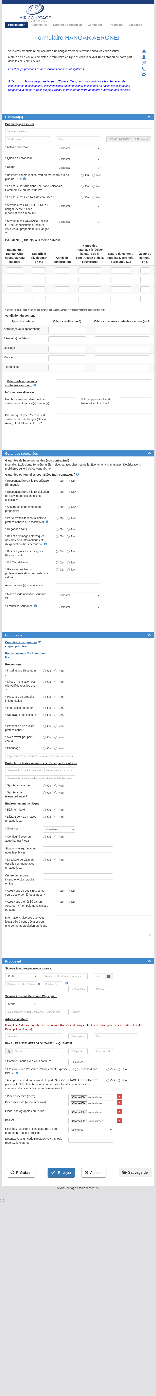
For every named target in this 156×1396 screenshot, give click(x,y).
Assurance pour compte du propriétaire (23, 508)
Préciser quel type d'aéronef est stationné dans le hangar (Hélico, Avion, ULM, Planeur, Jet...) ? (26, 419)
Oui (85, 175)
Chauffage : (14, 748)
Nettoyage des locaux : (20, 716)
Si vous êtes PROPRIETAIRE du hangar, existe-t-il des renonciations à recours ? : (26, 209)
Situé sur (12, 828)
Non (97, 175)
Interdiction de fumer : (20, 707)
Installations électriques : (21, 672)
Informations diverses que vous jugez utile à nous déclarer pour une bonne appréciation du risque (26, 921)
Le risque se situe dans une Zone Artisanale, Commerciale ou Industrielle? (34, 188)
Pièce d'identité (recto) (21, 1096)
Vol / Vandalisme (17, 562)
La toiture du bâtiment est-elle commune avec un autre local (20, 863)
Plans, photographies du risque (25, 1111)
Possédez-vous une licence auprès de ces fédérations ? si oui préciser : (31, 1130)
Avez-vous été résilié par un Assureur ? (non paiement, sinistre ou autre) (26, 905)
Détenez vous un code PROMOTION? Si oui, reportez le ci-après (33, 1140)
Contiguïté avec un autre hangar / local (18, 838)
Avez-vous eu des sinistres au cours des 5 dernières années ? (26, 892)
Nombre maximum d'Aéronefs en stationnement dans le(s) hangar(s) (27, 403)
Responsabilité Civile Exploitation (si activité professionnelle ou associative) (27, 495)
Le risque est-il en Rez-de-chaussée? (30, 197)
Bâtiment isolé (16, 809)
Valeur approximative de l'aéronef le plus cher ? (96, 401)
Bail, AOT (11, 1120)
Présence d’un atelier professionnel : (19, 728)
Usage (10, 166)
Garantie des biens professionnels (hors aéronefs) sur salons (26, 573)
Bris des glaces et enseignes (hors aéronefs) (24, 553)
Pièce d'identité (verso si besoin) (26, 1102)
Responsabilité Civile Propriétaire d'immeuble (27, 482)
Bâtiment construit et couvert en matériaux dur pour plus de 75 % (38, 177)
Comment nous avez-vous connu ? (28, 1061)
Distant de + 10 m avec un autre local (20, 818)
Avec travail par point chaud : (19, 739)
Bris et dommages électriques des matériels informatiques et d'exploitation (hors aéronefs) (26, 540)
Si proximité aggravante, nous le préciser (20, 850)
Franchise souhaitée (21, 606)
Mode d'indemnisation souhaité (26, 595)
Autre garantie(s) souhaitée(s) (24, 585)
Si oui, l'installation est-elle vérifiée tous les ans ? (20, 685)
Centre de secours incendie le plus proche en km (19, 879)
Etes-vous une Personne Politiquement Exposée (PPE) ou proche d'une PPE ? (51, 1071)
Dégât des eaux (16, 529)
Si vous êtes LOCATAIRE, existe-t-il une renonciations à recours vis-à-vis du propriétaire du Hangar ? (27, 227)
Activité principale (17, 147)
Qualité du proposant (19, 158)
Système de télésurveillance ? (16, 794)
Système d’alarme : (18, 785)
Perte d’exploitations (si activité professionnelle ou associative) (26, 520)
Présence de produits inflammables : (19, 698)
